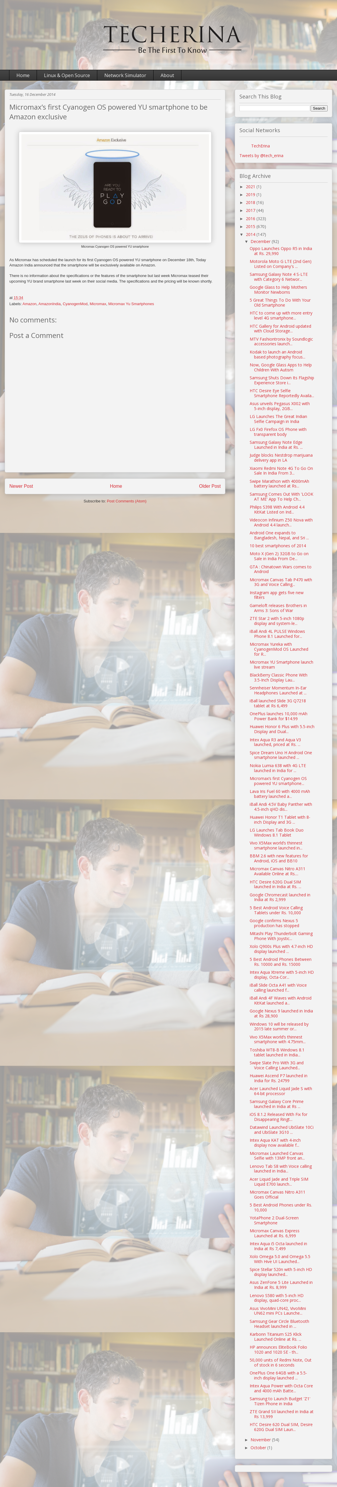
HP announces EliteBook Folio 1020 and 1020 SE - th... (278, 1349)
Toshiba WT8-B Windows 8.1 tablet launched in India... (277, 1052)
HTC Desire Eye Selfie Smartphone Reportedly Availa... (282, 393)
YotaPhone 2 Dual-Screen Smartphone (274, 1220)
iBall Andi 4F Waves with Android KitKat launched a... (281, 1000)
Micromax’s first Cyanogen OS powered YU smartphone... (278, 781)
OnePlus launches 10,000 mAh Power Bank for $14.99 (278, 716)
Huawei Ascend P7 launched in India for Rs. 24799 (278, 1078)
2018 (251, 202)
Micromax (98, 304)
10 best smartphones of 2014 (278, 545)
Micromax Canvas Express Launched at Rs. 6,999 (274, 1233)
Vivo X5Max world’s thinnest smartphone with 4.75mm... (278, 1039)
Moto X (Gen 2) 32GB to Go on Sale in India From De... (279, 556)
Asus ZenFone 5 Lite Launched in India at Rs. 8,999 (281, 1284)
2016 (251, 218)
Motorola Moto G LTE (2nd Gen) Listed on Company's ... (281, 264)
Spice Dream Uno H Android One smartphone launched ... (281, 755)
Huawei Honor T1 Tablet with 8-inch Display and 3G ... (280, 819)
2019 (251, 194)
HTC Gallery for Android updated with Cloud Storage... (280, 328)
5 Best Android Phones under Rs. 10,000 (281, 1207)
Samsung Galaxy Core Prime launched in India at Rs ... (277, 1104)
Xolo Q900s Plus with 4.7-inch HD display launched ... (281, 949)
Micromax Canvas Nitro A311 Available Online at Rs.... (277, 871)
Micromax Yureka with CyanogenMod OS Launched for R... (279, 649)
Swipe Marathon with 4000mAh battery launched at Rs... (279, 483)
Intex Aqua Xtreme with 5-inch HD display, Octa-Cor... (282, 974)
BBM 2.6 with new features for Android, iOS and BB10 (279, 858)
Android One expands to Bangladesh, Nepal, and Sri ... (279, 535)
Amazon (30, 304)
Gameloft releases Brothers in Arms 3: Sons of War (278, 608)
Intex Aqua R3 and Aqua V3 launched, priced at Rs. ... (275, 742)
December (261, 241)
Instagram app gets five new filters (277, 595)
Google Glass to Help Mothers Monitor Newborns (278, 289)
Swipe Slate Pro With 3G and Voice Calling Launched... (277, 1065)
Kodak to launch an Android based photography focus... (277, 354)
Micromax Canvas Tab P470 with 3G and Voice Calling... (281, 582)
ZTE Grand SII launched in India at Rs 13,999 (282, 1414)
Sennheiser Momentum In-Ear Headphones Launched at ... (278, 690)
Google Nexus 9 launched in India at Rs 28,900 (281, 1013)
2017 (251, 210)
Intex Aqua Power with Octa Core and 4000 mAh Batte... (281, 1388)
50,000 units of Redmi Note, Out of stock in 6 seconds (281, 1362)
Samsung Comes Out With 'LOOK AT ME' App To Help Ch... (281, 496)
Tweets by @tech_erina (261, 155)
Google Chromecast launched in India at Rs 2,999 (280, 897)
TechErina (260, 146)
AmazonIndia (49, 304)
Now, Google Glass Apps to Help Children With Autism (281, 367)
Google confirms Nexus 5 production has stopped (274, 923)
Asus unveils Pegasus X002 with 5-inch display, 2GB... (280, 406)
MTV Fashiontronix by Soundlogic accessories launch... (281, 341)
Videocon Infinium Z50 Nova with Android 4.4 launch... (281, 522)
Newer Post (21, 486)
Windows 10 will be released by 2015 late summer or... (279, 1026)
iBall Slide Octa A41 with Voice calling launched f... (278, 987)
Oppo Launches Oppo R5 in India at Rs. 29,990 (281, 251)
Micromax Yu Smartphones (131, 304)
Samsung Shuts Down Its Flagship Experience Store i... (282, 380)
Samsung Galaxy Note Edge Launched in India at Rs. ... (276, 444)
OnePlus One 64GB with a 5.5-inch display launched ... (278, 1375)
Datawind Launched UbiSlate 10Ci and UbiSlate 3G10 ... (282, 1129)
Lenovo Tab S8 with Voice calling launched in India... (281, 1168)
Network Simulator (125, 75)
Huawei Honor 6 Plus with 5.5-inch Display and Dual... (282, 729)
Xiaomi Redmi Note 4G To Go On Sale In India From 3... (281, 470)
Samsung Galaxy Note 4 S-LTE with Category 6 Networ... (279, 276)
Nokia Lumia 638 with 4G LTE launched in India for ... (278, 768)
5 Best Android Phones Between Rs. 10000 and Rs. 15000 (281, 961)
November (261, 1439)
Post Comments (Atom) (127, 501)
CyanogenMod (75, 304)
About (167, 75)
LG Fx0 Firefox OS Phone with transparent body (278, 431)
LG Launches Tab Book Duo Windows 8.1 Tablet (277, 832)
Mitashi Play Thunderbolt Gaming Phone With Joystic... (281, 936)
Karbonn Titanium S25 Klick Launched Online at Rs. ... (276, 1336)
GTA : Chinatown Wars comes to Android (281, 569)
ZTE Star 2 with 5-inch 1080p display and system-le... (277, 621)
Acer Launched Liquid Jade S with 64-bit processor (281, 1091)
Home (23, 75)
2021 (251, 186)
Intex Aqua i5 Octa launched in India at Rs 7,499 (278, 1246)
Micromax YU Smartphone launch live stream (281, 664)
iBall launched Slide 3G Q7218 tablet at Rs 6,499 (278, 703)
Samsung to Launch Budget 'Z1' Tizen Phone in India (280, 1401)
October (259, 1447)
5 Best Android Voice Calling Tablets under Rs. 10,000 (276, 910)
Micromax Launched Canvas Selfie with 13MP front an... (277, 1155)
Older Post (210, 486)
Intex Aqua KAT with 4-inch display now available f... (275, 1142)
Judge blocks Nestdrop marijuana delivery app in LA (281, 457)
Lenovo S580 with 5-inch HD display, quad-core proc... (277, 1298)
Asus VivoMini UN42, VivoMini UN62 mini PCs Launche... (278, 1311)
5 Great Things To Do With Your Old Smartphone (280, 302)
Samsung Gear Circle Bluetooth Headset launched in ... (279, 1323)
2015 (251, 226)
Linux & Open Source (67, 75)
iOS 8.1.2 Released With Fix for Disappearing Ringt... (278, 1117)
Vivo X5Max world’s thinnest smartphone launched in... (276, 845)
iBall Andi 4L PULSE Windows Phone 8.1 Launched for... (277, 633)
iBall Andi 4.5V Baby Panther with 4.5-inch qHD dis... (281, 806)
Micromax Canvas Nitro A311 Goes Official (277, 1194)
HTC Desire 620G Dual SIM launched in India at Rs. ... (275, 884)
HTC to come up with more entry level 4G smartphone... (281, 315)
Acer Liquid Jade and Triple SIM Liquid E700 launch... (279, 1181)
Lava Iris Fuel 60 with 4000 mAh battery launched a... (280, 793)
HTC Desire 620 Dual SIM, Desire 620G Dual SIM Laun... (281, 1427)
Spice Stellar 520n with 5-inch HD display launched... (281, 1272)
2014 (251, 234)
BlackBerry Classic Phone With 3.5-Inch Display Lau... (278, 677)
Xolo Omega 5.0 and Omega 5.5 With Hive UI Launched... (280, 1259)
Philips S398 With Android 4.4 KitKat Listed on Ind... (277, 509)
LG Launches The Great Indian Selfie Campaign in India (278, 419)
